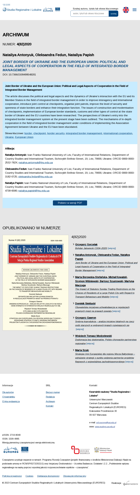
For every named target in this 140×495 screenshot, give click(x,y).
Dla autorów (8, 392)
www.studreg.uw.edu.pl (105, 427)
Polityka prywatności (12, 476)
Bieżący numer (53, 392)
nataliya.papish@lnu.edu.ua (33, 190)
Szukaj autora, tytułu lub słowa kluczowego (95, 8)
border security (56, 133)
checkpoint (39, 133)
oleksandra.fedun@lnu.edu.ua (35, 176)
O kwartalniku (8, 397)
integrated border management (84, 133)
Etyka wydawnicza (11, 401)
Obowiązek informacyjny (74, 476)
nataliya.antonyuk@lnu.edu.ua (36, 162)
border (28, 133)
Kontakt (49, 406)
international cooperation (117, 133)
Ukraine (9, 137)
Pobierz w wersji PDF (70, 202)
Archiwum (50, 401)
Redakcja (50, 397)
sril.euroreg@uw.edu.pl (106, 422)
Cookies (29, 476)
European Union (24, 137)
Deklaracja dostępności (48, 476)
